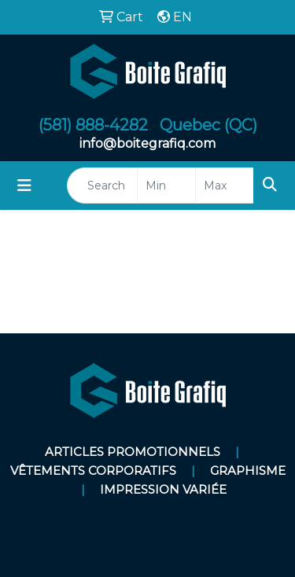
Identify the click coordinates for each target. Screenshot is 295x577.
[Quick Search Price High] (224, 185)
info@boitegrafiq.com (147, 143)
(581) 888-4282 (93, 125)
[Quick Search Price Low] (166, 185)
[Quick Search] (102, 185)
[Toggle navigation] (24, 186)
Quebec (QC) (208, 125)
